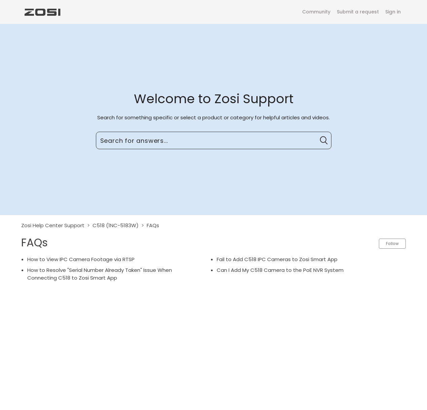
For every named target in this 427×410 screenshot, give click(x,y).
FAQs (153, 225)
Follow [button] (392, 243)
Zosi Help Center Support (52, 225)
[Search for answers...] (213, 140)
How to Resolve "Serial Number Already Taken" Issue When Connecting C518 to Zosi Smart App (99, 273)
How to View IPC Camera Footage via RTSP (81, 259)
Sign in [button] (393, 11)
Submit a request (358, 11)
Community (316, 11)
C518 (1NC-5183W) (116, 225)
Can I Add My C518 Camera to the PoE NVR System (280, 270)
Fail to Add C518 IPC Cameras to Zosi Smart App (277, 259)
